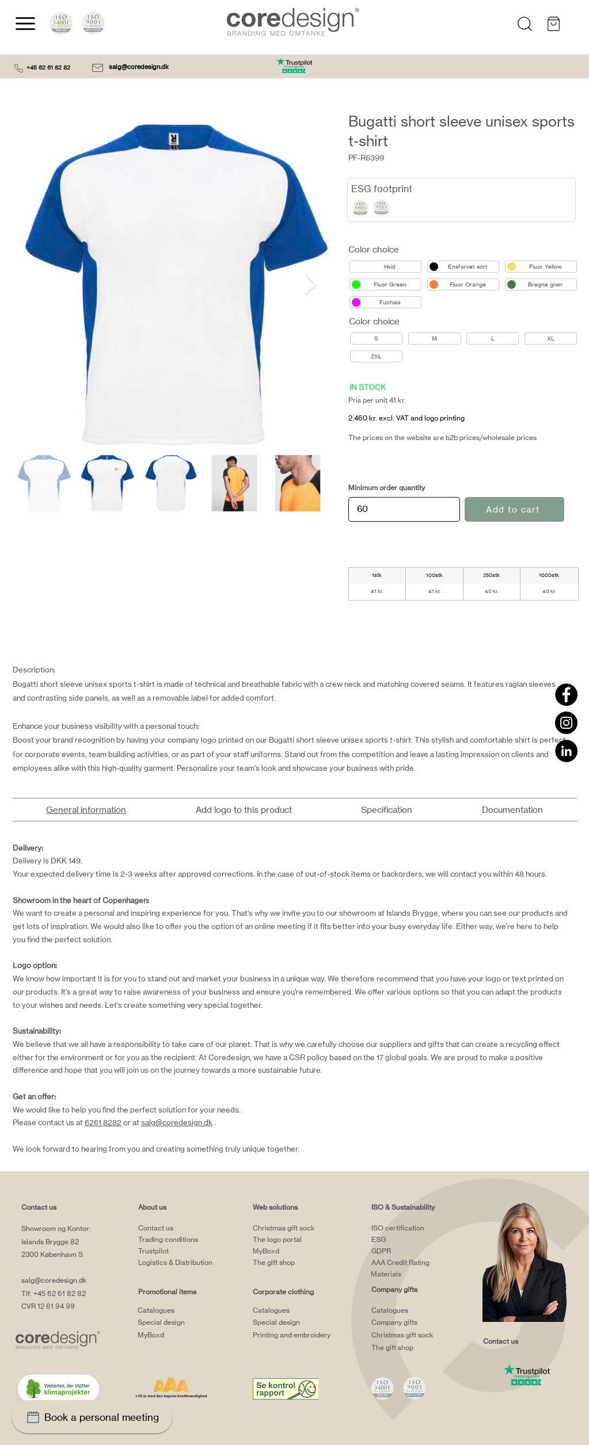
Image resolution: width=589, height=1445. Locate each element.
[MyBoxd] (183, 1335)
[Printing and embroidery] (314, 1335)
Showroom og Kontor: (56, 1228)
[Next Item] (310, 285)
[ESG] (416, 1239)
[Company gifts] (416, 1322)
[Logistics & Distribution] (183, 1262)
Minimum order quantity (386, 487)
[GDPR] (416, 1250)
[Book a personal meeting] (92, 1416)
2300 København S (52, 1254)
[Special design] (183, 1322)
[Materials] (416, 1273)
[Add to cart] (514, 509)
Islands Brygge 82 (50, 1241)
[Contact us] (183, 1227)
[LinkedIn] (566, 751)
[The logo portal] (298, 1239)
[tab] (86, 810)
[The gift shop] (298, 1262)
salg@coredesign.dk (139, 67)
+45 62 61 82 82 (48, 67)
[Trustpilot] (183, 1250)
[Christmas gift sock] (298, 1227)
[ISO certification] (416, 1227)
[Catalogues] (183, 1310)
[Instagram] (566, 723)
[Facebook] (566, 694)
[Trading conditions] (183, 1239)
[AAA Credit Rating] (416, 1262)
